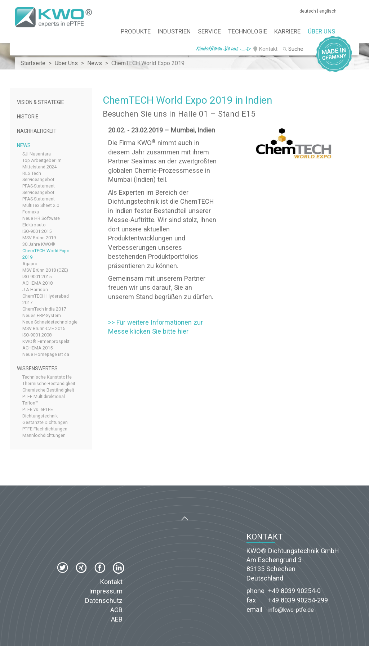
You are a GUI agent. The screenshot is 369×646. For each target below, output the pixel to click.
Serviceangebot (38, 179)
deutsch (307, 11)
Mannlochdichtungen (44, 435)
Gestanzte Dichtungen (45, 422)
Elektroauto (34, 224)
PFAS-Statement (38, 186)
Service (209, 31)
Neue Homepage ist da (45, 354)
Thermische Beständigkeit (48, 383)
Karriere (287, 31)
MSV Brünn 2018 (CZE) (45, 270)
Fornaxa (30, 211)
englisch (328, 11)
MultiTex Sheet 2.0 (40, 205)
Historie (28, 116)
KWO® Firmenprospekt (46, 341)
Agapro (29, 263)
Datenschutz (104, 600)
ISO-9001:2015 (37, 231)
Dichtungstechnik (40, 416)
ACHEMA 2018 (37, 283)
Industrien (174, 31)
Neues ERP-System (41, 315)
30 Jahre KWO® (38, 244)
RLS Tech (31, 173)
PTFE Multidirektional (43, 396)
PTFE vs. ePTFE (37, 409)
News (24, 145)
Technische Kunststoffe (47, 377)
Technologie (247, 31)
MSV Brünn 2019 (39, 237)
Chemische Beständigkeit (48, 390)
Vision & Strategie (40, 102)
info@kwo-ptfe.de (291, 609)
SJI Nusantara (36, 154)
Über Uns (321, 31)
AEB (117, 619)
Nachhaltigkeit (37, 131)
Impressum (106, 591)
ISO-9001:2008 (37, 335)
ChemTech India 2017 (44, 309)
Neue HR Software (41, 218)
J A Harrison (35, 289)
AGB (116, 610)
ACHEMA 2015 (37, 348)
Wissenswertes (37, 368)
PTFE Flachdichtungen (44, 429)
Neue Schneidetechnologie (49, 322)
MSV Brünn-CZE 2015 (43, 328)
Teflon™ (30, 403)
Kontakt (268, 49)
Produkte (136, 31)
